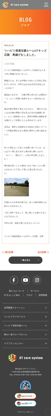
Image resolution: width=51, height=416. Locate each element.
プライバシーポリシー (25, 412)
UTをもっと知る (12, 295)
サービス (35, 291)
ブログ (29, 295)
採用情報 (43, 295)
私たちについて (16, 291)
